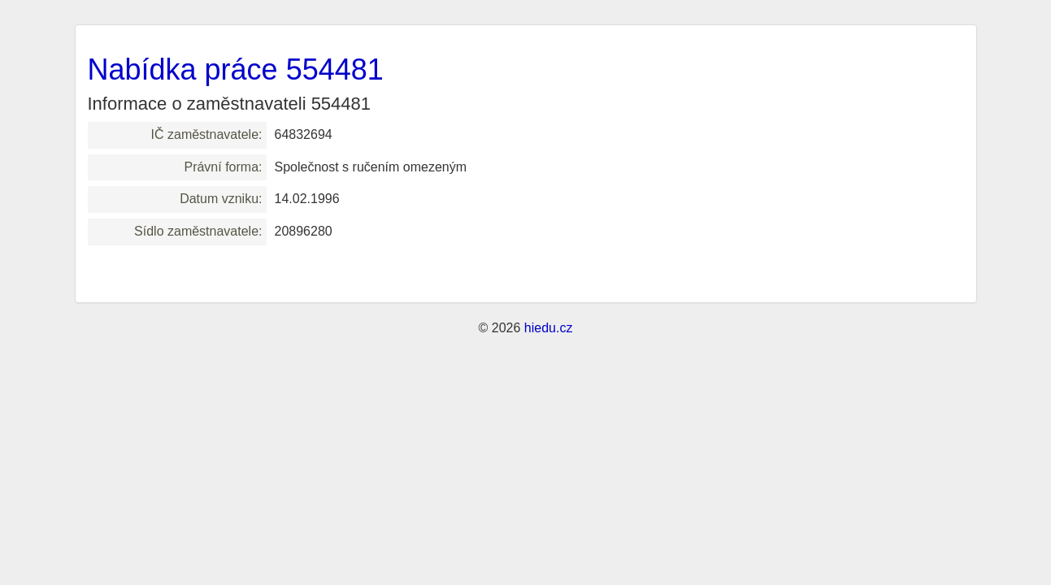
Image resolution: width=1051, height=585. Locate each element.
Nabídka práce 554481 (236, 69)
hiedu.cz (548, 328)
